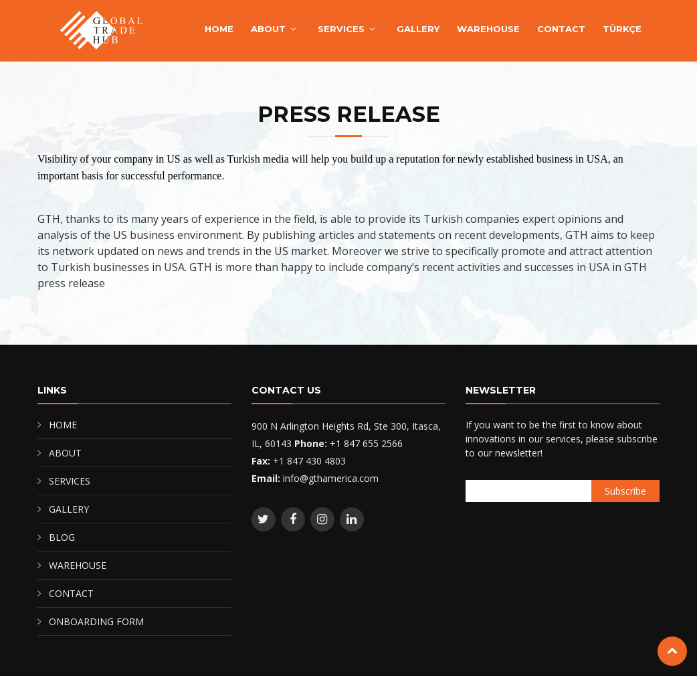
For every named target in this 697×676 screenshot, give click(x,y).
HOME (219, 28)
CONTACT (561, 28)
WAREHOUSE (488, 28)
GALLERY (418, 28)
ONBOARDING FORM (96, 621)
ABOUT (268, 28)
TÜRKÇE (622, 28)
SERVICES (341, 28)
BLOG (62, 537)
